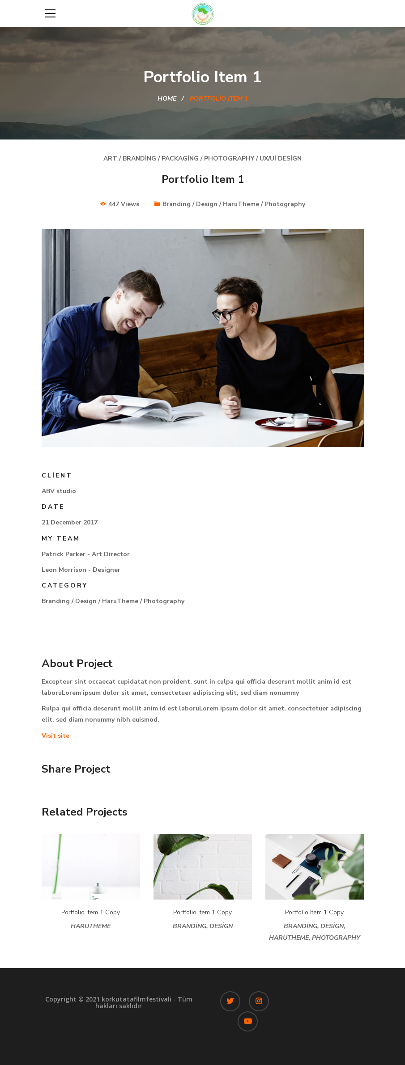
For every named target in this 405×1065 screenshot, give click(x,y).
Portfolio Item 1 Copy (90, 912)
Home (167, 98)
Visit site (55, 735)
